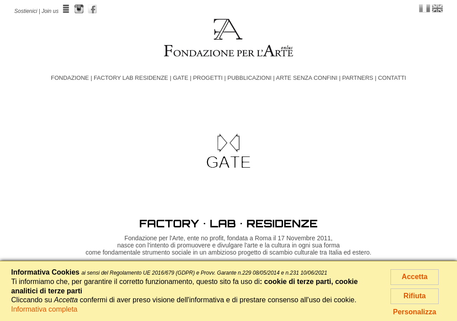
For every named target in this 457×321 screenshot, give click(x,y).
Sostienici (25, 11)
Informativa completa (44, 309)
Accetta (415, 276)
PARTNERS (358, 77)
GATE (180, 77)
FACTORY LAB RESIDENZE (131, 77)
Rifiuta (414, 296)
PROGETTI (207, 77)
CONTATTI (392, 77)
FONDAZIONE (70, 77)
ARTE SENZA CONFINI (306, 77)
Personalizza (414, 312)
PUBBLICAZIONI (249, 77)
